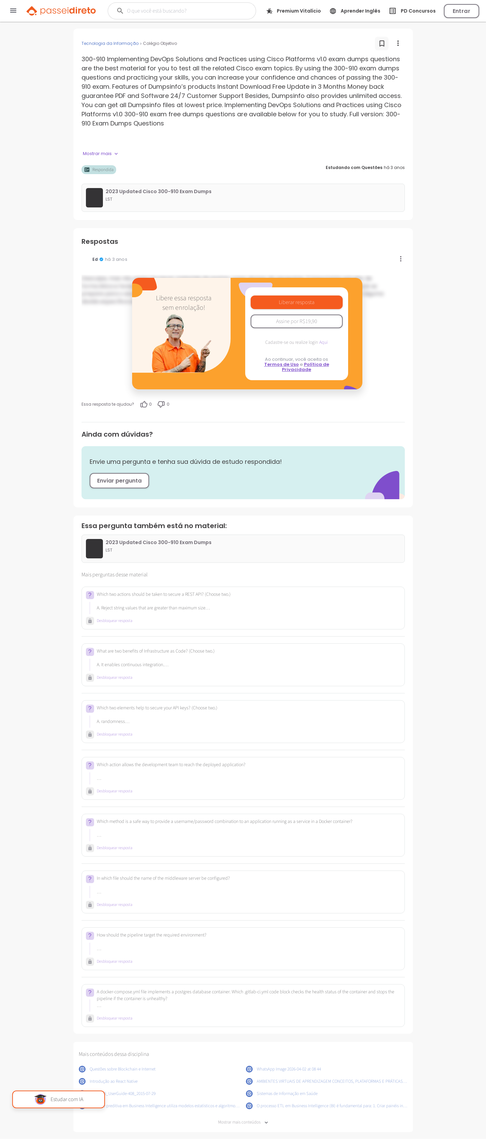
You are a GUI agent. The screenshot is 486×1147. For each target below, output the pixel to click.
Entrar (461, 11)
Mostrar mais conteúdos (243, 1122)
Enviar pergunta (119, 481)
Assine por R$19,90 (296, 321)
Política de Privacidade (305, 367)
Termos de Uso (281, 364)
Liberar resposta (296, 302)
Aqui (323, 342)
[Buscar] (178, 10)
